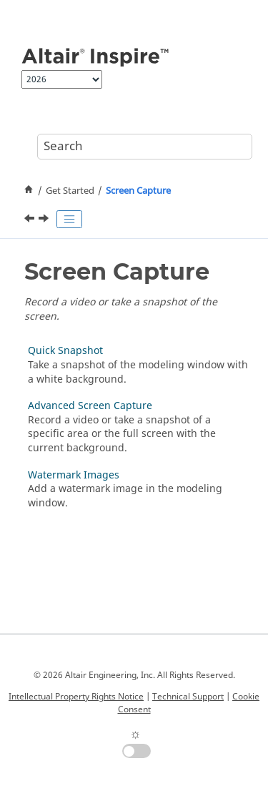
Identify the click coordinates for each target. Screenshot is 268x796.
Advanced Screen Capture (90, 405)
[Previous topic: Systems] (30, 220)
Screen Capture (138, 191)
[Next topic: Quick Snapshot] (45, 220)
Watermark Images (73, 475)
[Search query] (144, 146)
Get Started (70, 191)
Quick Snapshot (65, 350)
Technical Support (188, 696)
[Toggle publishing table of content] (69, 219)
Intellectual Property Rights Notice (76, 696)
